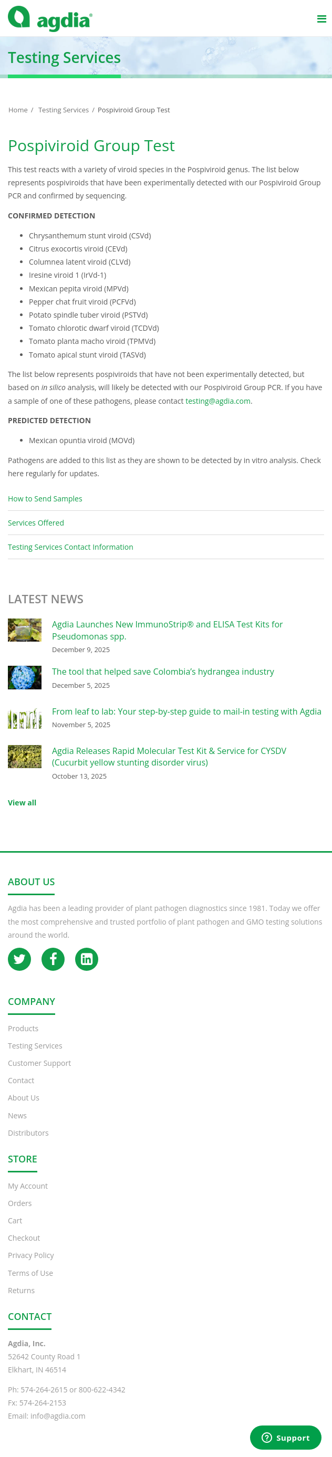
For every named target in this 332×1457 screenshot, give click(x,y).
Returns (21, 1290)
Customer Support (39, 1063)
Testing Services (63, 109)
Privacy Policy (31, 1255)
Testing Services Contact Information (70, 547)
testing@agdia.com (218, 401)
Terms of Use (30, 1273)
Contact (21, 1080)
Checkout (24, 1238)
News (17, 1115)
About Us (23, 1098)
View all (22, 803)
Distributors (28, 1133)
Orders (20, 1203)
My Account (28, 1186)
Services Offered (36, 523)
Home (18, 109)
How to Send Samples (45, 499)
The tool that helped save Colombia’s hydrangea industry (163, 671)
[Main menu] (321, 18)
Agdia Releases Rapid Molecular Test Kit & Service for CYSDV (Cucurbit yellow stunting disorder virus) (169, 756)
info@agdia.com (58, 1416)
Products (23, 1028)
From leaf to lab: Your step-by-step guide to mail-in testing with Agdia (186, 711)
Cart (15, 1220)
